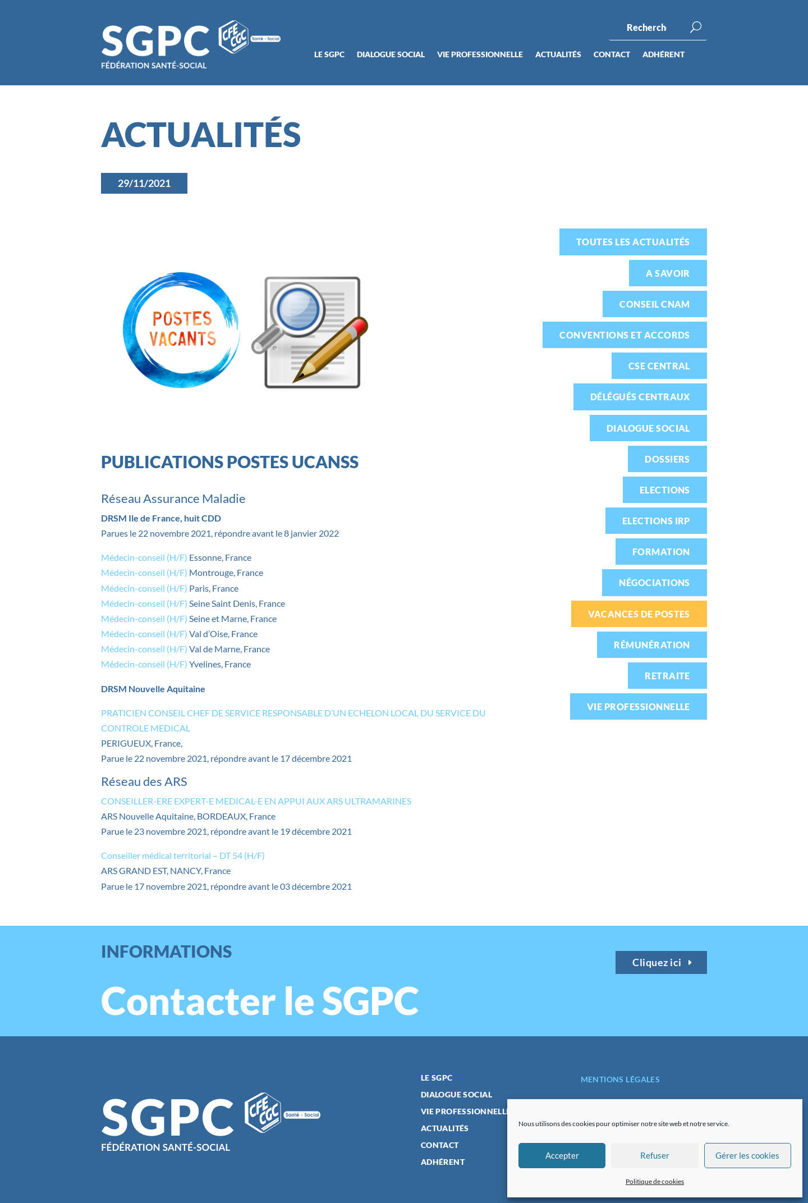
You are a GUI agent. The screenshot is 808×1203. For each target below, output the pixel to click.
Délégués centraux (640, 396)
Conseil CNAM (654, 304)
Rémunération (652, 644)
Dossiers (667, 459)
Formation (661, 551)
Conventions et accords (624, 335)
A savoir (668, 273)
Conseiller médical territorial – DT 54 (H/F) (183, 855)
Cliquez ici (657, 962)
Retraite (667, 675)
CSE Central (659, 365)
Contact (612, 55)
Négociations (654, 582)
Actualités (558, 55)
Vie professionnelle (480, 55)
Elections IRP (656, 520)
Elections (665, 489)
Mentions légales (620, 1079)
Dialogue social (391, 55)
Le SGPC (329, 55)
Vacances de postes (639, 614)
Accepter (562, 1155)
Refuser (654, 1155)
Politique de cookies (655, 1181)
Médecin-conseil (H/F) (144, 557)
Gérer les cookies (747, 1155)
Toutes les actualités (633, 241)
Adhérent (663, 55)
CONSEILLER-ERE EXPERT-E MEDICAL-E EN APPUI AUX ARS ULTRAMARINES (256, 800)
